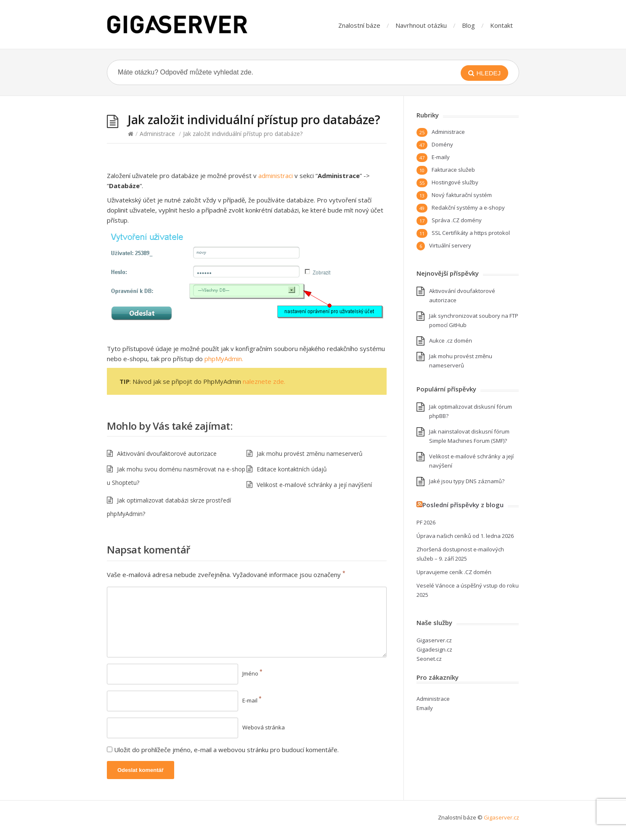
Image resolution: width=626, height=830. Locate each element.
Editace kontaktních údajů (292, 469)
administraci (275, 175)
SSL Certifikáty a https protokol (471, 233)
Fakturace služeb (453, 169)
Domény (442, 144)
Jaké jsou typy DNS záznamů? (466, 481)
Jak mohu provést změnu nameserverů (310, 454)
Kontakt (501, 25)
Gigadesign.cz (434, 649)
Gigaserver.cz (434, 640)
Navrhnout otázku (421, 25)
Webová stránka (263, 727)
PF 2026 (425, 522)
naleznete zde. (264, 381)
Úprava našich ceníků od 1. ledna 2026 (465, 536)
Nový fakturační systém (462, 195)
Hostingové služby (455, 182)
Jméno (252, 673)
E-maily (441, 157)
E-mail (252, 700)
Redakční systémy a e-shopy (468, 207)
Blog (468, 25)
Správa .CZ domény (457, 220)
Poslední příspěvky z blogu (463, 504)
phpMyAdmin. (223, 358)
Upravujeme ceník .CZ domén (453, 572)
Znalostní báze (359, 25)
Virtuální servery (450, 245)
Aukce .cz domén (450, 340)
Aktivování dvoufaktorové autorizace (167, 454)
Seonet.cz (429, 658)
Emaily (424, 708)
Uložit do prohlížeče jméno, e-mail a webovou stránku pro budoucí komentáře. (226, 749)
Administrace (157, 134)
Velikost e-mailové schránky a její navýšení (314, 485)
